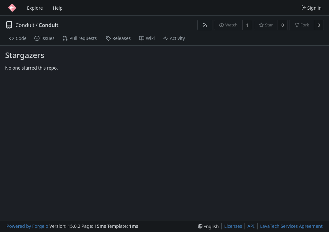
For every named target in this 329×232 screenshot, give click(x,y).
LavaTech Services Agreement (291, 226)
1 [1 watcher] (247, 25)
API (250, 226)
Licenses (233, 226)
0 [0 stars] (282, 25)
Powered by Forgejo (27, 226)
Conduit (24, 25)
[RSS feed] (204, 25)
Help (58, 8)
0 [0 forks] (318, 25)
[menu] (208, 226)
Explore (35, 8)
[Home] (12, 8)
